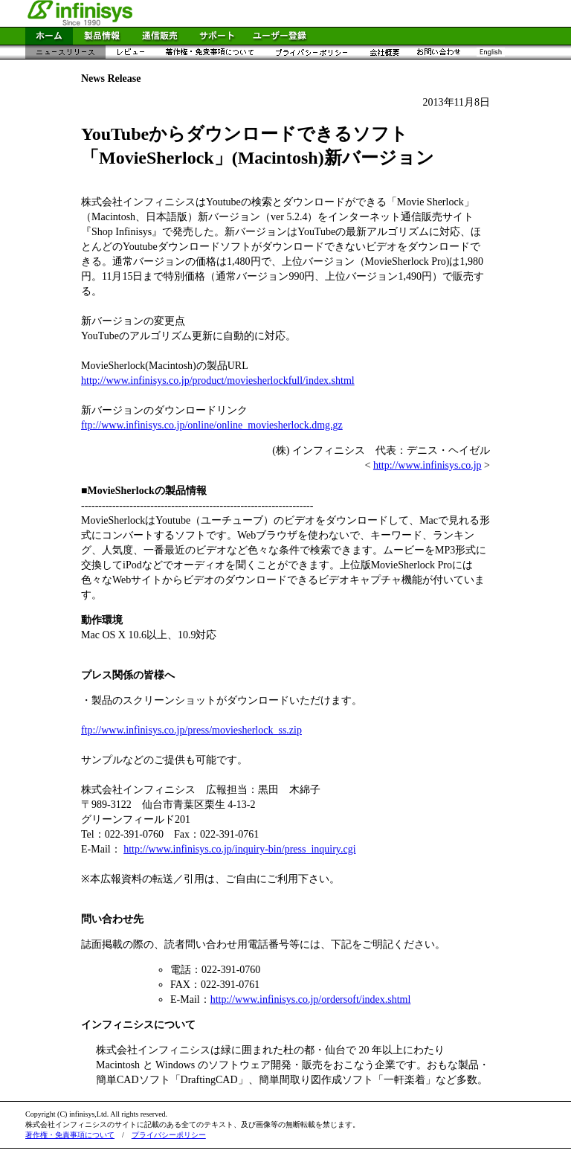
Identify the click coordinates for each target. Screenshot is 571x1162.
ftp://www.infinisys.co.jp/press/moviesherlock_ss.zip (191, 730)
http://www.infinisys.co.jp (427, 465)
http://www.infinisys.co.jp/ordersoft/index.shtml (310, 999)
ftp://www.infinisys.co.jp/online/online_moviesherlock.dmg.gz (212, 425)
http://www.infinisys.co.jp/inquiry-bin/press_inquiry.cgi (239, 849)
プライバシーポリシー (169, 1135)
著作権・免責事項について (69, 1135)
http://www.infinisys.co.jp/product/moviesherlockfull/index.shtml (218, 380)
